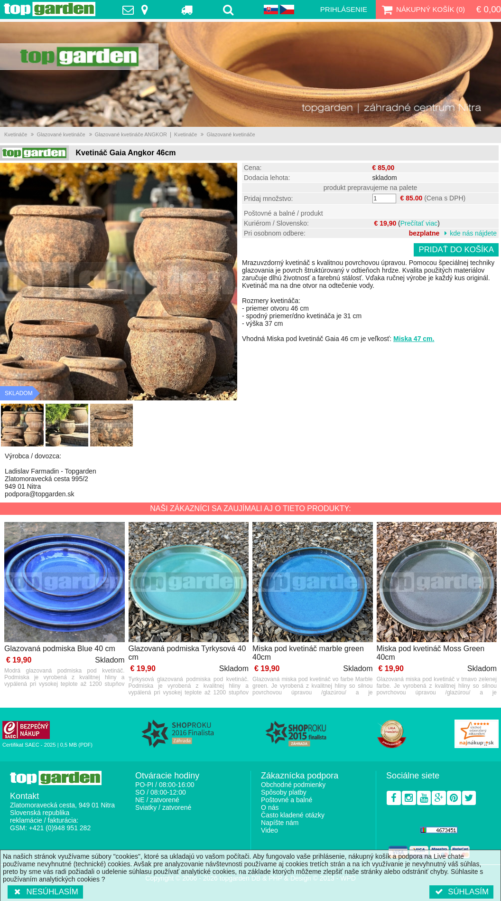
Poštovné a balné (286, 800)
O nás (269, 807)
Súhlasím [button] (461, 891)
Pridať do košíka (456, 249)
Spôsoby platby (283, 792)
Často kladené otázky (293, 815)
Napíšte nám (279, 822)
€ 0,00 (488, 9)
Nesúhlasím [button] (45, 891)
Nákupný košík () (422, 9)
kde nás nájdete (473, 233)
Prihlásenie (343, 9)
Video (269, 830)
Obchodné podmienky (293, 784)
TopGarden (49, 9)
